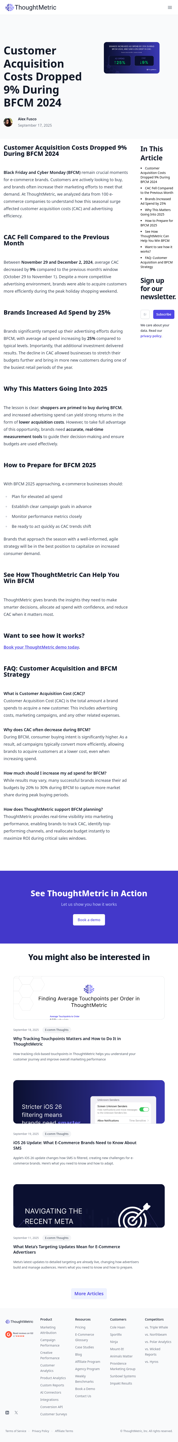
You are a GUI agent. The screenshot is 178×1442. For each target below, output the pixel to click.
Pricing (80, 1327)
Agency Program (87, 1369)
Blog (78, 1354)
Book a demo (89, 919)
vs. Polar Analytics (158, 1342)
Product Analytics (53, 1378)
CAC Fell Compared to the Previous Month (157, 190)
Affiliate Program (87, 1361)
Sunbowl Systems (123, 1376)
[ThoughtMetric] (19, 1321)
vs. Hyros (151, 1361)
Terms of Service (15, 1431)
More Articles (88, 1293)
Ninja (114, 1342)
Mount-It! (117, 1349)
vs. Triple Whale (156, 1327)
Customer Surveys (53, 1414)
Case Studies (84, 1347)
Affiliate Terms (64, 1431)
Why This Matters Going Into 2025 (156, 212)
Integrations (49, 1399)
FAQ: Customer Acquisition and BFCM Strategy (157, 262)
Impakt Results (121, 1383)
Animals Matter (121, 1356)
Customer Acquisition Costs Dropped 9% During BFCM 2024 (155, 175)
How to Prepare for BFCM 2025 (157, 222)
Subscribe (163, 314)
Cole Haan (117, 1327)
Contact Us (83, 1396)
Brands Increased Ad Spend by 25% (156, 201)
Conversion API (51, 1407)
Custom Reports (52, 1385)
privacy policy (151, 336)
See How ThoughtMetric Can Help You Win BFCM (155, 236)
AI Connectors (50, 1392)
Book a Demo (85, 1389)
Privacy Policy (40, 1431)
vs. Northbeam (156, 1334)
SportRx (116, 1334)
